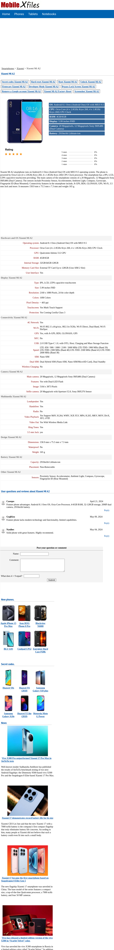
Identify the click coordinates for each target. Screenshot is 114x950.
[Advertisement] (57, 42)
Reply (107, 510)
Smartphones (8, 68)
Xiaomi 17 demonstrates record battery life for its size (27, 820)
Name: (14, 554)
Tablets (33, 14)
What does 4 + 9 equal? (12, 578)
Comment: (13, 560)
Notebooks (49, 14)
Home (6, 14)
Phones (19, 14)
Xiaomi (20, 68)
